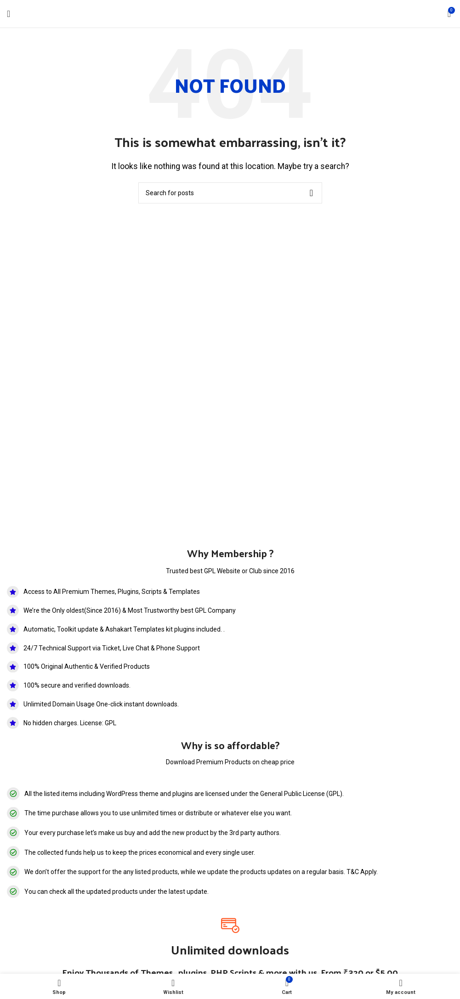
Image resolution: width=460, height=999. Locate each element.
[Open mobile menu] (8, 14)
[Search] (230, 192)
